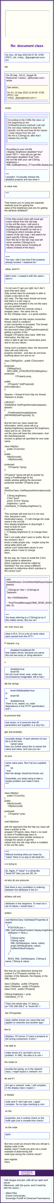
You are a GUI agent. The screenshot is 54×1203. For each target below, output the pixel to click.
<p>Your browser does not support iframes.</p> (27, 24)
